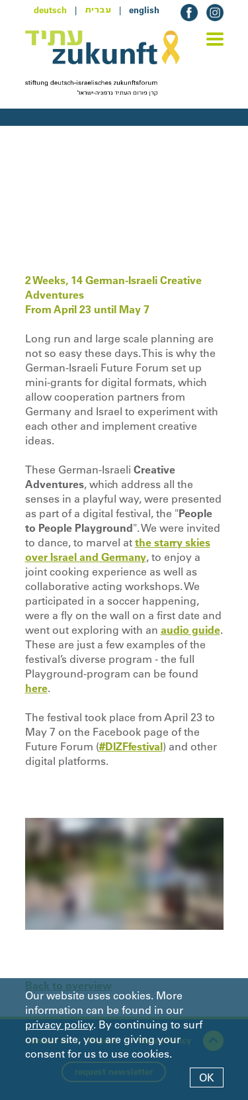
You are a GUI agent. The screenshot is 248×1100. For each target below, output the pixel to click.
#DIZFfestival (131, 746)
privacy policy (59, 1024)
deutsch (50, 10)
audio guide (190, 629)
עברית (98, 10)
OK (206, 1077)
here (36, 688)
